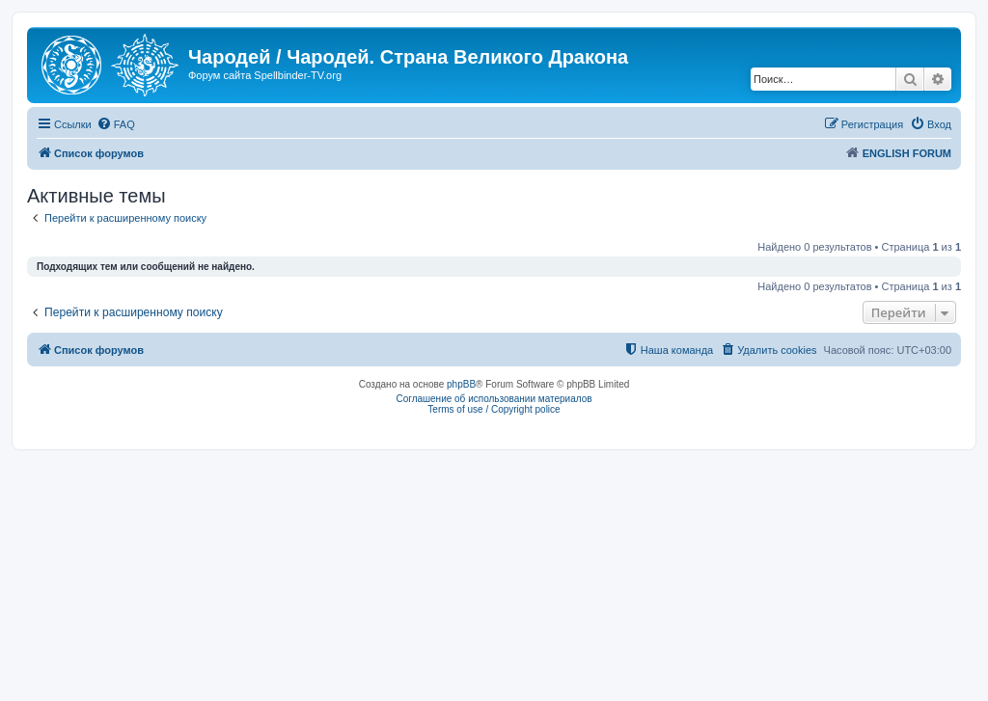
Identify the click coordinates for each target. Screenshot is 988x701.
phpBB (461, 384)
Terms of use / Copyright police (493, 409)
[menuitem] (115, 124)
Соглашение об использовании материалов (493, 398)
